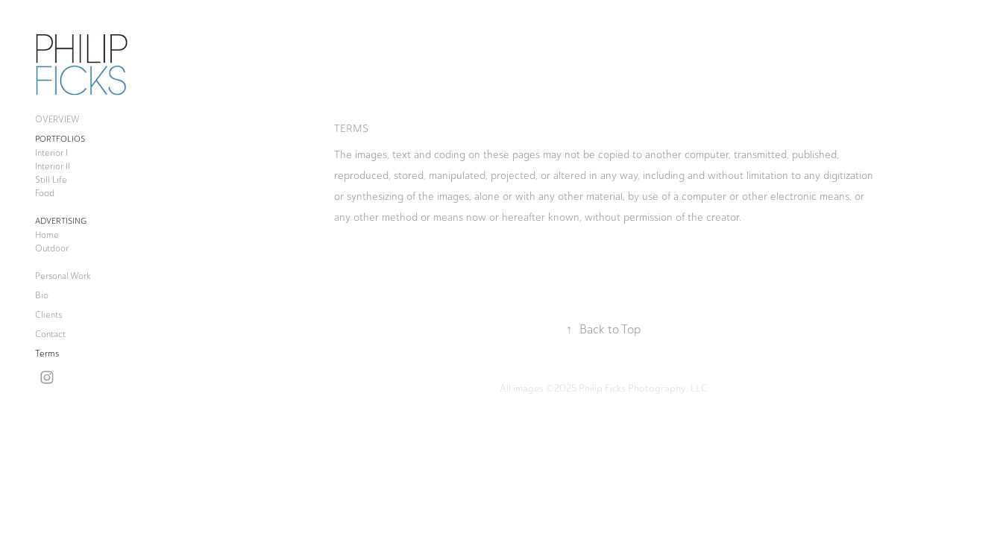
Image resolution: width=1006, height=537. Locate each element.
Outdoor (52, 248)
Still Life (51, 180)
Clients (48, 315)
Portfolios (60, 139)
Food (44, 193)
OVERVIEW (57, 119)
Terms (47, 353)
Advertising (61, 221)
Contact (50, 334)
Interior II (52, 166)
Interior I (51, 153)
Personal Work (63, 276)
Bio (41, 295)
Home (47, 235)
